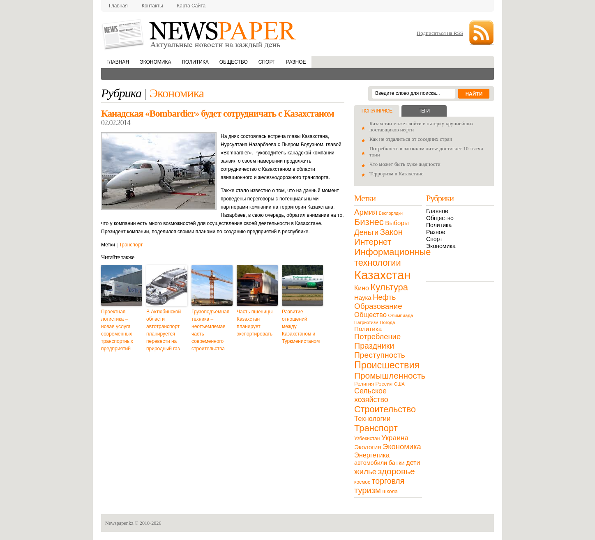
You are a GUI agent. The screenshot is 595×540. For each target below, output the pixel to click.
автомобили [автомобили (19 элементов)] (370, 463)
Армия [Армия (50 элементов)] (365, 212)
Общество (233, 62)
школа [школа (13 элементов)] (390, 491)
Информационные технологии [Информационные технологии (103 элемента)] (392, 257)
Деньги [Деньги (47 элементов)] (366, 232)
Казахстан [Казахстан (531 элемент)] (382, 275)
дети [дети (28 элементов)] (413, 462)
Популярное (377, 111)
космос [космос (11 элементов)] (362, 482)
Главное (437, 211)
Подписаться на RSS (440, 33)
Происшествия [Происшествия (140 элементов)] (387, 365)
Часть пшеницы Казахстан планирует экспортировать (254, 323)
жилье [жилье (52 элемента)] (365, 471)
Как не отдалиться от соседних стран (410, 139)
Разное (296, 62)
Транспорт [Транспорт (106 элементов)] (376, 428)
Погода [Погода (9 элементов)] (387, 322)
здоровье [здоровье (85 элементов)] (396, 471)
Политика (195, 62)
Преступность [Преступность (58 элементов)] (379, 355)
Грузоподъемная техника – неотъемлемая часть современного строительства (210, 330)
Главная (118, 6)
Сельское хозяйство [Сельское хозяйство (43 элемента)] (371, 395)
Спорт (266, 62)
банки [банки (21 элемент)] (397, 463)
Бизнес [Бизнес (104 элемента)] (369, 222)
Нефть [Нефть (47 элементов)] (384, 297)
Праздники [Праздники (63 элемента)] (374, 345)
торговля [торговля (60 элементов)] (388, 480)
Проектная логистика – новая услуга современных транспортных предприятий (117, 330)
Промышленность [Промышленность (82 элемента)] (389, 375)
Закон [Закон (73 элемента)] (391, 232)
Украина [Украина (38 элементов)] (394, 438)
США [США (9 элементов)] (399, 383)
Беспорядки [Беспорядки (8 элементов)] (391, 213)
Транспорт (131, 245)
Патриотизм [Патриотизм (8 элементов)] (366, 322)
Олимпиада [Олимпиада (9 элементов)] (400, 315)
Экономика (155, 62)
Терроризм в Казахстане (396, 174)
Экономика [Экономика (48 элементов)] (402, 446)
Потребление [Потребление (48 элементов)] (377, 336)
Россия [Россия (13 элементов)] (383, 384)
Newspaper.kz (119, 523)
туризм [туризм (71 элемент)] (367, 490)
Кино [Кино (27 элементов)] (361, 288)
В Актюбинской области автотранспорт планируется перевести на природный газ (163, 330)
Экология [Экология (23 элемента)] (367, 446)
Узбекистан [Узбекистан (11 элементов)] (367, 438)
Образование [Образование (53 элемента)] (378, 306)
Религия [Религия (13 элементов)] (364, 384)
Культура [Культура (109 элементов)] (389, 287)
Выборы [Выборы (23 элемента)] (396, 222)
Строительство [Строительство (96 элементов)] (385, 409)
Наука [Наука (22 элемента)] (362, 297)
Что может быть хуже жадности (404, 164)
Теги (424, 111)
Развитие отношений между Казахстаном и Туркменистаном (301, 326)
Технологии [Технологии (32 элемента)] (372, 419)
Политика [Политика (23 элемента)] (368, 328)
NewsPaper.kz (199, 34)
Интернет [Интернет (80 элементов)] (372, 241)
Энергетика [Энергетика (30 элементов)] (372, 455)
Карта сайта (191, 6)
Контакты (152, 6)
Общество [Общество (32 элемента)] (370, 315)
